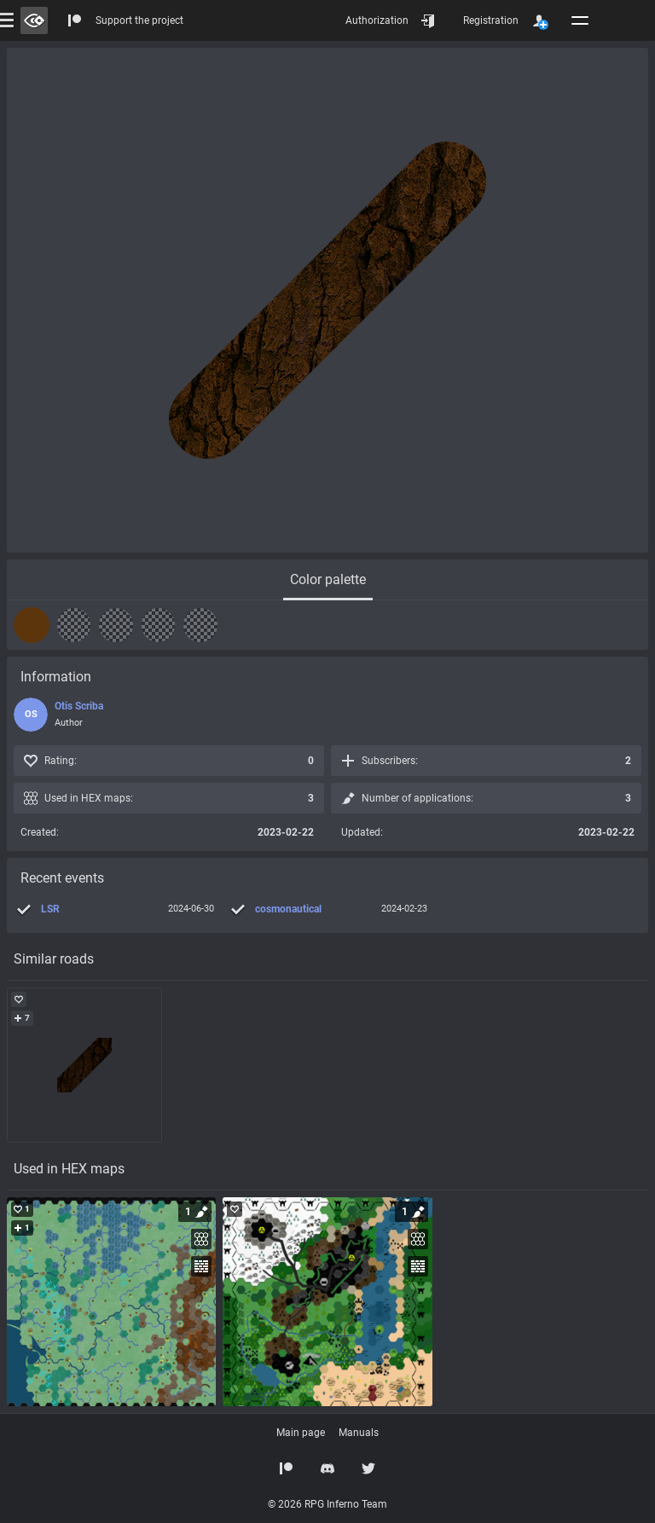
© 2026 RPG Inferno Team (327, 1504)
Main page (300, 1432)
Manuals (359, 1432)
